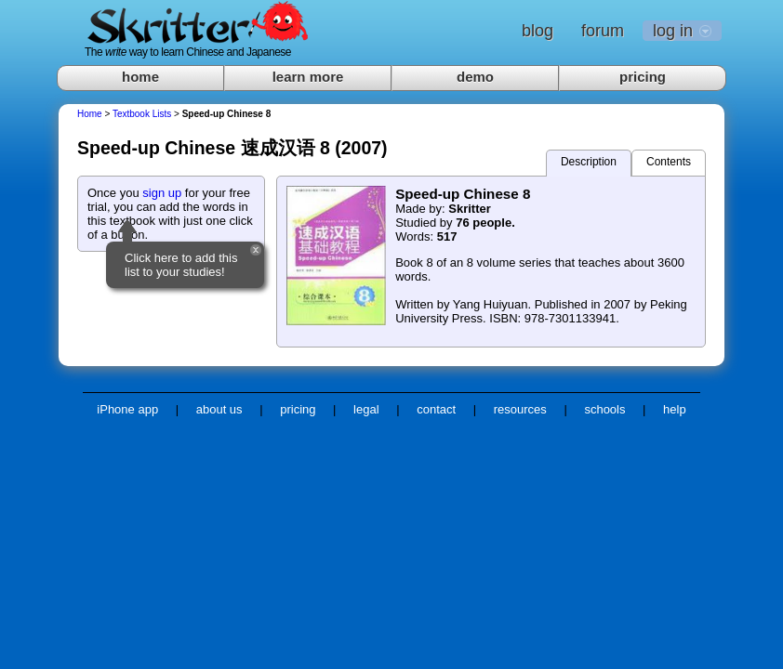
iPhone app (127, 409)
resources (520, 409)
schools (604, 409)
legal (365, 409)
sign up (161, 193)
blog (537, 30)
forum (602, 30)
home (140, 77)
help (674, 409)
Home (89, 114)
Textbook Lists (142, 114)
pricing (642, 77)
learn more (308, 77)
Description (589, 161)
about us (219, 409)
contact (436, 409)
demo (475, 77)
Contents (668, 161)
